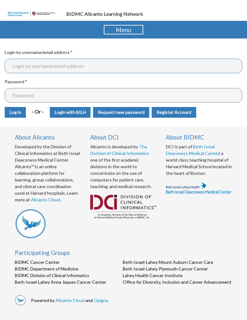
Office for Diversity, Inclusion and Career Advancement (177, 282)
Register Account (173, 112)
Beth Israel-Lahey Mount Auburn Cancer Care (168, 262)
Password (14, 81)
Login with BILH (70, 112)
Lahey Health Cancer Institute (153, 275)
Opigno (101, 300)
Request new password (121, 112)
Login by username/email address (37, 52)
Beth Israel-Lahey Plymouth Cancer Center (165, 268)
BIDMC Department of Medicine (47, 268)
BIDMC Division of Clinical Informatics (52, 275)
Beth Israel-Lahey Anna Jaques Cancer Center (60, 282)
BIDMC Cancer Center (37, 262)
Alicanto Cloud (45, 199)
